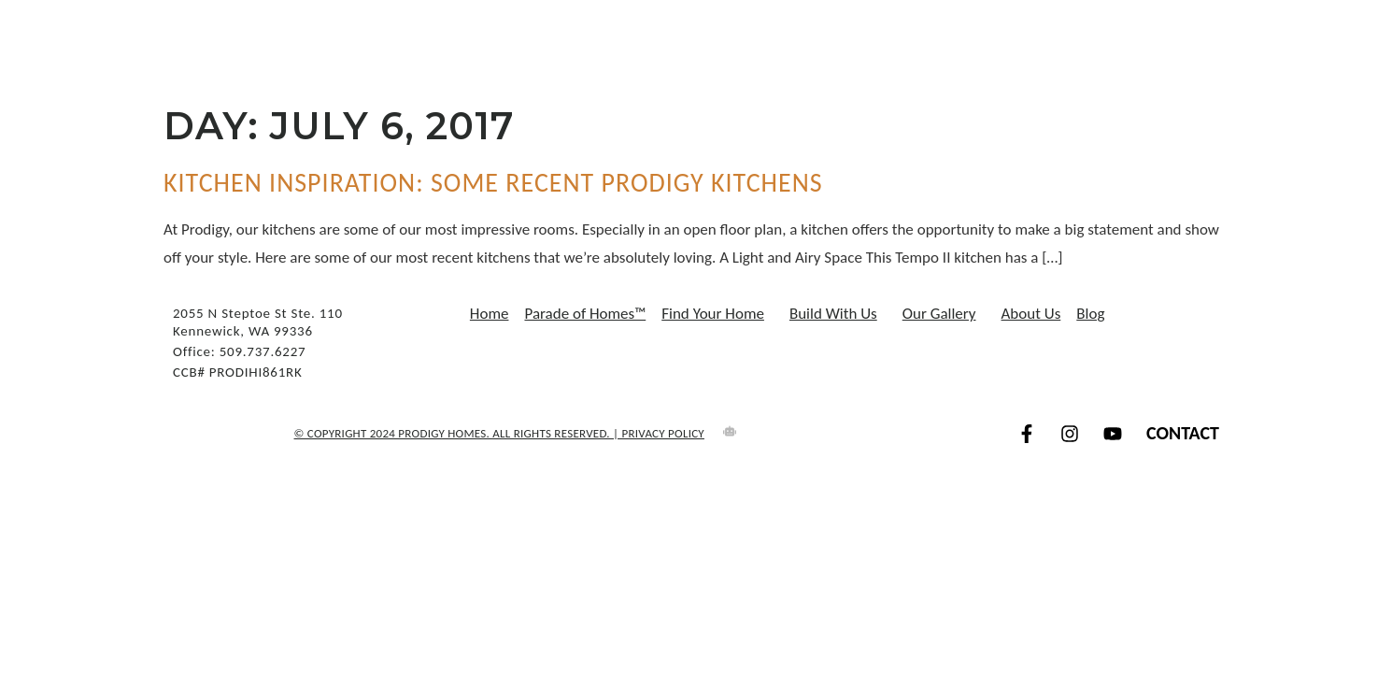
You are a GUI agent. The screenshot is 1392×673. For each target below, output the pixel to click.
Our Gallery (944, 314)
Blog (1090, 314)
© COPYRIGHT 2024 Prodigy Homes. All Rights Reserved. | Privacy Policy (499, 433)
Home (489, 314)
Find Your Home (717, 314)
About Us (1031, 314)
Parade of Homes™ (585, 314)
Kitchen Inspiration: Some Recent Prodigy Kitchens (493, 182)
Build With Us (838, 314)
